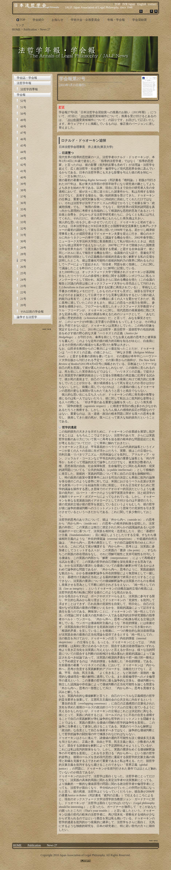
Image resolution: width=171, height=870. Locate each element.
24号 (23, 279)
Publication (30, 29)
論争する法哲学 (27, 317)
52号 (23, 100)
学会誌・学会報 (27, 77)
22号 (23, 292)
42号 (23, 164)
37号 (23, 196)
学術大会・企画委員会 (85, 19)
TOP (117, 4)
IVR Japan (128, 4)
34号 (23, 215)
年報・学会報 (116, 19)
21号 (23, 298)
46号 (23, 139)
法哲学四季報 (29, 89)
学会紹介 (38, 19)
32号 (23, 228)
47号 (23, 132)
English (141, 4)
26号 (23, 266)
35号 (23, 209)
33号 (23, 222)
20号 (23, 305)
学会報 (21, 94)
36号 (23, 203)
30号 (23, 241)
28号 (23, 254)
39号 (23, 183)
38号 (23, 190)
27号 (23, 260)
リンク (20, 25)
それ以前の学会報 (32, 311)
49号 (23, 120)
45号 (23, 145)
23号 (23, 286)
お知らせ (57, 19)
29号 (23, 247)
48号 (23, 126)
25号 (23, 273)
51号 (23, 107)
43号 (23, 158)
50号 (23, 113)
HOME (16, 29)
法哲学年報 (24, 83)
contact (152, 4)
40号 (23, 177)
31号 (23, 235)
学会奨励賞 (139, 19)
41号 (23, 171)
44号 (23, 152)
